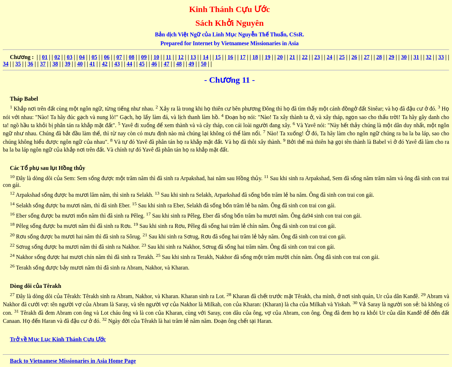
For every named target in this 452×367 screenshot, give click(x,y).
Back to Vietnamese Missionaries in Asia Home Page (73, 361)
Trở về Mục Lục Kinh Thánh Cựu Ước (58, 339)
